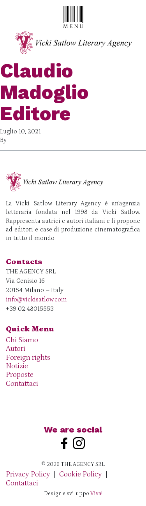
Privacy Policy (28, 474)
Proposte (19, 375)
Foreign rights (28, 358)
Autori (15, 349)
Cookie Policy (80, 474)
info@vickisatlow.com (36, 299)
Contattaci (22, 384)
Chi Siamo (22, 340)
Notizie (17, 366)
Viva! (96, 493)
